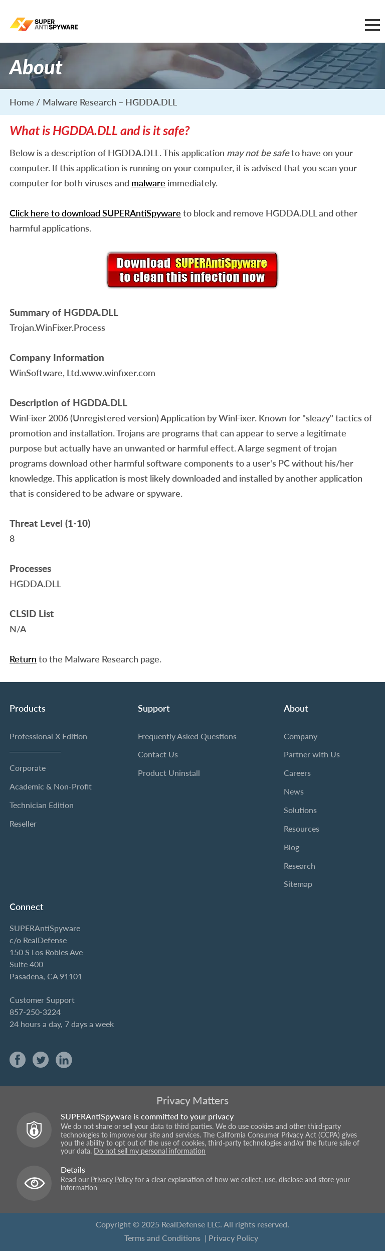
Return (23, 658)
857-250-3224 (35, 1011)
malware (148, 182)
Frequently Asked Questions (187, 736)
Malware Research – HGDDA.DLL (110, 101)
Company (300, 736)
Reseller (23, 823)
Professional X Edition (48, 736)
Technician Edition (42, 805)
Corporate (28, 767)
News (294, 791)
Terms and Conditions (162, 1237)
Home (22, 101)
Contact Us (158, 754)
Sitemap (298, 883)
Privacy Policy (112, 1180)
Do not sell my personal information (150, 1151)
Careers (297, 772)
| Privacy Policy (231, 1237)
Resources (301, 828)
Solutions (300, 810)
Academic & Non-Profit (51, 786)
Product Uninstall (169, 772)
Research (299, 865)
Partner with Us (312, 754)
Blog (291, 847)
